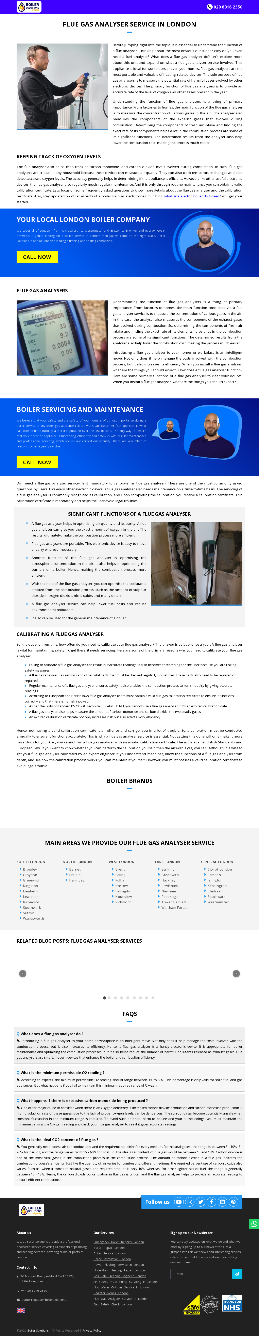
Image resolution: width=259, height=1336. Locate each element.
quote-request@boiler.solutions (44, 1300)
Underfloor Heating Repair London (119, 1270)
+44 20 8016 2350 (34, 1290)
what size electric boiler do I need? (192, 196)
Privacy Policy (91, 1330)
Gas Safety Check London (112, 1304)
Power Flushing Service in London (118, 1265)
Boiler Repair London (109, 1248)
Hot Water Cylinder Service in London (122, 1287)
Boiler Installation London (112, 1259)
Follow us (157, 1201)
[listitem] (54, 971)
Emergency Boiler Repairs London (118, 1242)
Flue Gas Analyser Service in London (120, 1299)
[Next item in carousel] (236, 973)
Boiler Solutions (38, 1330)
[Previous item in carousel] (22, 973)
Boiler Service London (109, 1253)
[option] (104, 998)
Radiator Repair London (110, 1293)
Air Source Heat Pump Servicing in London (125, 1282)
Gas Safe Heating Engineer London (119, 1276)
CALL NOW (37, 256)
